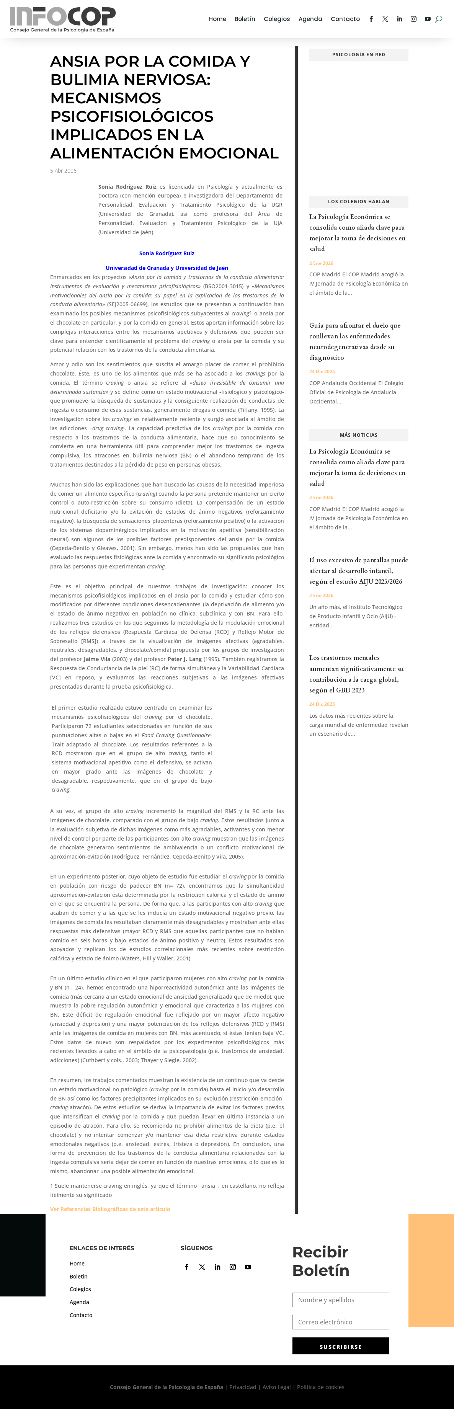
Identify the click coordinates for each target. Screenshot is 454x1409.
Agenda (310, 19)
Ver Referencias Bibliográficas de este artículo (110, 1209)
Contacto (345, 19)
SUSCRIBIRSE (341, 1346)
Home (217, 19)
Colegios (277, 19)
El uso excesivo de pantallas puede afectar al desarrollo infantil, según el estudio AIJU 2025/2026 (358, 571)
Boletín (245, 19)
